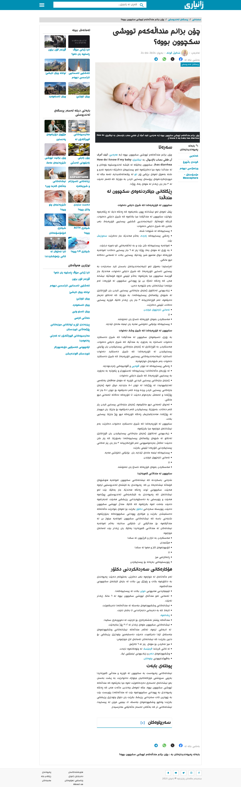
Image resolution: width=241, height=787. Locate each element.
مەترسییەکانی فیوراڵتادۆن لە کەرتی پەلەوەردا (70, 338)
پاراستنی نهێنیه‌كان (74, 780)
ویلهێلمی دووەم (189, 169)
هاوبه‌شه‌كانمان (75, 772)
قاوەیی (135, 366)
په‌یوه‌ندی (46, 772)
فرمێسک (147, 649)
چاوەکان (148, 659)
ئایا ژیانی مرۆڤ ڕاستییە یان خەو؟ (72, 273)
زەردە (144, 236)
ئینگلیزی (137, 160)
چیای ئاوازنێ (83, 299)
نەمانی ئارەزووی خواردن (157, 310)
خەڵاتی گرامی (82, 318)
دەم (151, 654)
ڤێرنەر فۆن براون (81, 279)
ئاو (135, 174)
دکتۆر (138, 509)
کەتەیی (193, 156)
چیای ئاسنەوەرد (81, 305)
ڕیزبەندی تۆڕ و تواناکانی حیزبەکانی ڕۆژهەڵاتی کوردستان (70, 327)
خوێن (142, 591)
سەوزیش (102, 236)
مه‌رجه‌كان (46, 780)
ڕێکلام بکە (46, 776)
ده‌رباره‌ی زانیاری (75, 776)
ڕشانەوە (165, 615)
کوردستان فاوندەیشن (77, 354)
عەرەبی (113, 155)
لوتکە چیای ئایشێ (79, 292)
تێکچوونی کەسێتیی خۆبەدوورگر (72, 347)
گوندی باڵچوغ (190, 162)
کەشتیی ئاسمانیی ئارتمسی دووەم (70, 286)
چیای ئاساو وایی (81, 312)
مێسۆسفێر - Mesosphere (190, 176)
